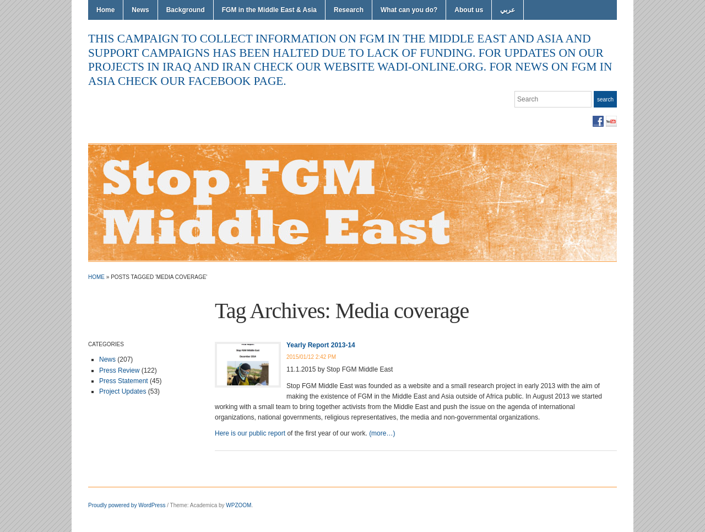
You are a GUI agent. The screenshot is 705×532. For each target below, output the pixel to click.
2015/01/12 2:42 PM (311, 357)
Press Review (119, 370)
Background (185, 10)
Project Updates (122, 391)
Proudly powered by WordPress (126, 505)
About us (468, 10)
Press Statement (123, 381)
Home (105, 10)
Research (349, 10)
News (140, 10)
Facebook (598, 121)
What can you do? (409, 10)
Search (605, 99)
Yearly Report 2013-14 (320, 345)
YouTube (611, 121)
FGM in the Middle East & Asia (269, 10)
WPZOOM (238, 505)
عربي (507, 10)
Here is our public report (250, 433)
